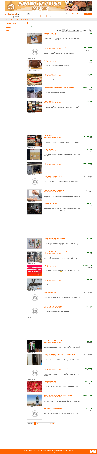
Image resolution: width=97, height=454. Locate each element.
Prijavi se (74, 13)
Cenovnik (71, 450)
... (42, 423)
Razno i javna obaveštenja (22, 19)
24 (78, 30)
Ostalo (12, 19)
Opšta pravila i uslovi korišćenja (60, 450)
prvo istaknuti (72, 30)
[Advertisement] (59, 124)
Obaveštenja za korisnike (46, 450)
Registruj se (80, 13)
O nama (34, 450)
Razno (31, 19)
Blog (38, 450)
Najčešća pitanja (28, 450)
